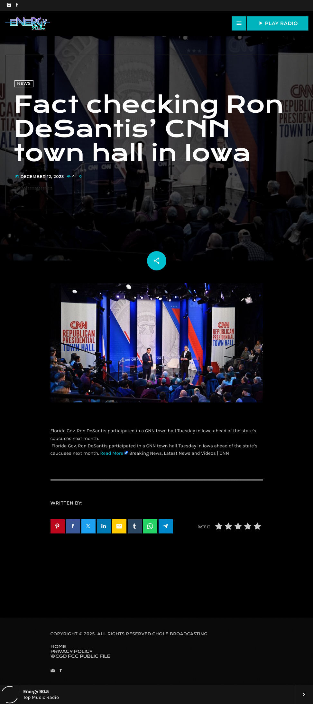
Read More (111, 453)
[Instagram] (8, 5)
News (24, 83)
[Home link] (27, 23)
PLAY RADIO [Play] (277, 23)
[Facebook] (16, 5)
